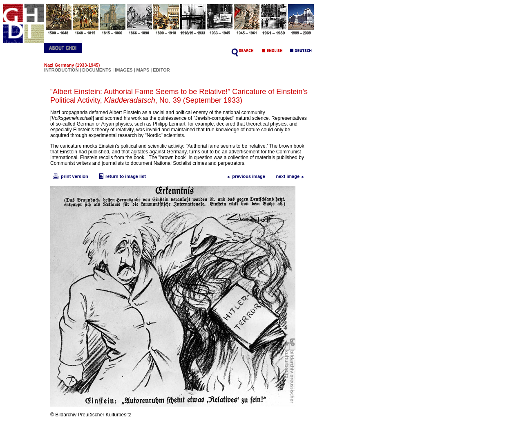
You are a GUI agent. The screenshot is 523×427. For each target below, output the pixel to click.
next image (292, 176)
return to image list (121, 176)
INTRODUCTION (61, 69)
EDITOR (161, 69)
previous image (244, 176)
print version (69, 176)
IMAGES (123, 69)
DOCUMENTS (96, 69)
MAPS (143, 69)
